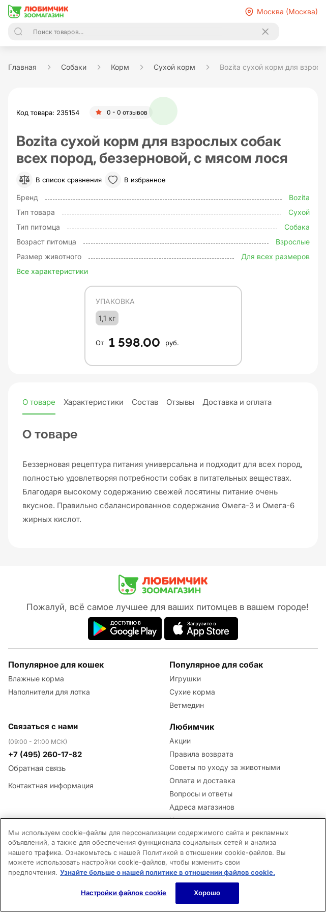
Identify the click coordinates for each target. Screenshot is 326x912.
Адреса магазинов (201, 807)
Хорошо (207, 893)
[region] (163, 865)
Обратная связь (37, 768)
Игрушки (185, 678)
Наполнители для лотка (49, 691)
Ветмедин (186, 705)
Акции (180, 740)
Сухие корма (192, 691)
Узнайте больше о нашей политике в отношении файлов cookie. (167, 872)
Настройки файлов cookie (124, 893)
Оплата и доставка (202, 780)
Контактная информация (51, 785)
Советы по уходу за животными (224, 767)
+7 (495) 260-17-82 (45, 754)
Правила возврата (201, 754)
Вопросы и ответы (200, 793)
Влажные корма (36, 678)
